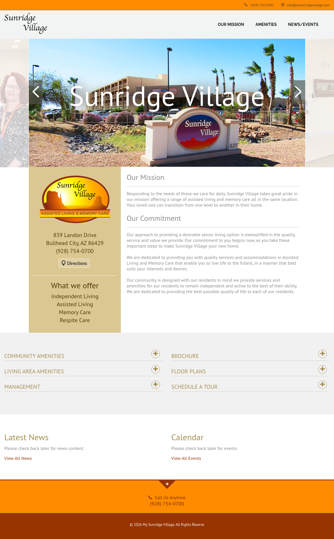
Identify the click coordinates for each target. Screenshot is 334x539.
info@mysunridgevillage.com (305, 4)
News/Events (303, 24)
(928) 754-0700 (258, 4)
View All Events (186, 458)
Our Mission (231, 24)
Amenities (266, 24)
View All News (18, 458)
